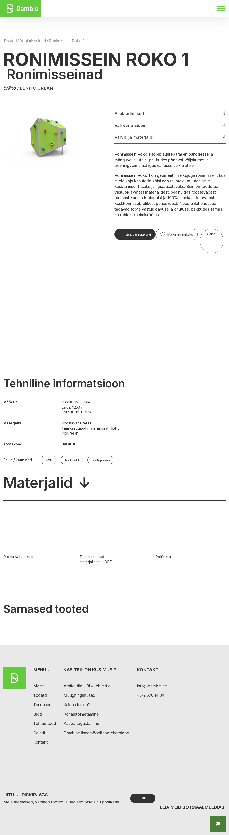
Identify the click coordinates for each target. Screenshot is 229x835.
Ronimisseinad (32, 40)
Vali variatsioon (129, 125)
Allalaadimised (129, 113)
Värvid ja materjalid (133, 137)
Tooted (10, 40)
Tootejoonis (100, 460)
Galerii (211, 234)
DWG (48, 460)
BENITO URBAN (36, 88)
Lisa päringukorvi (138, 234)
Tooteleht (71, 460)
